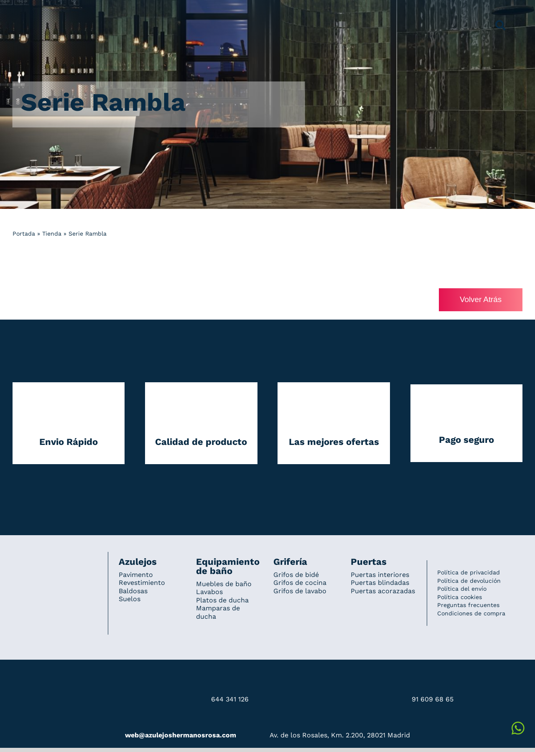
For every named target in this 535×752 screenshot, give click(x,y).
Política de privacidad (468, 572)
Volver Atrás (480, 299)
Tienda (51, 233)
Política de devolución (469, 580)
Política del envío (462, 589)
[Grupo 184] (29, 11)
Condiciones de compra (471, 613)
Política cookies (459, 597)
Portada (24, 233)
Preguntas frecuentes (468, 605)
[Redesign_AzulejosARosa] (55, 563)
